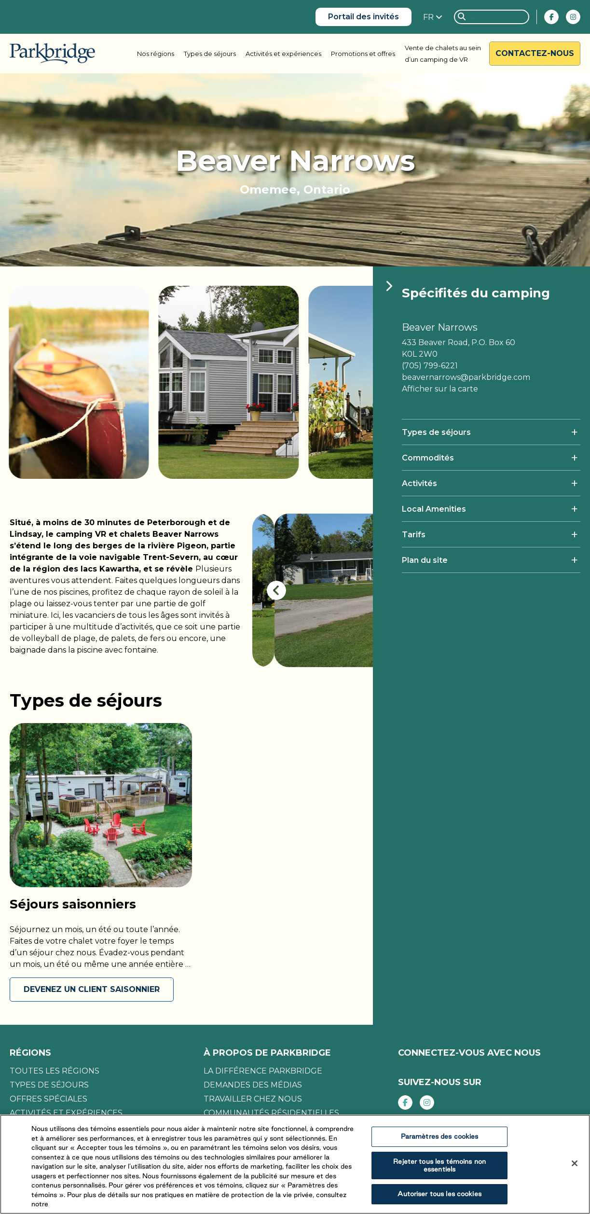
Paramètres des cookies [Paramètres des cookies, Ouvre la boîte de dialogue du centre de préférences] (440, 1136)
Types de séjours (210, 53)
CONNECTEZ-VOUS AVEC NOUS (469, 1052)
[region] (295, 1164)
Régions (30, 1052)
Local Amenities (434, 509)
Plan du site (425, 560)
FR (429, 17)
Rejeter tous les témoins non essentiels (439, 1165)
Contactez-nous (534, 53)
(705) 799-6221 (430, 365)
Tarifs (413, 534)
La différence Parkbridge (263, 1070)
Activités (419, 483)
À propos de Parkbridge (267, 1052)
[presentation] (276, 590)
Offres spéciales (48, 1098)
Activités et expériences (283, 53)
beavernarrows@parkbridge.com (466, 377)
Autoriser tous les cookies (439, 1194)
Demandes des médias (253, 1084)
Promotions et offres (363, 53)
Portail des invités (363, 16)
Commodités (428, 457)
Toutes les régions (54, 1070)
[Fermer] (574, 1163)
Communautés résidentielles (271, 1112)
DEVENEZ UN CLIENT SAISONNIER (92, 989)
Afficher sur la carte (440, 388)
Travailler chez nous (253, 1098)
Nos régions (155, 53)
